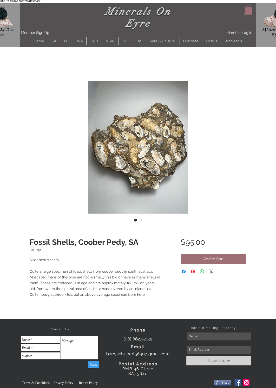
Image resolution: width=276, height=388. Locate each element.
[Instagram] (246, 382)
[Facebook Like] (203, 383)
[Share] (222, 383)
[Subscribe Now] (218, 360)
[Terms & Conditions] (36, 382)
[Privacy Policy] (63, 382)
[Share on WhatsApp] (202, 271)
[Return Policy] (88, 382)
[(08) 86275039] (137, 339)
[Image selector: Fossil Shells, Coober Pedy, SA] (135, 220)
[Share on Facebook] (184, 271)
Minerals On (138, 12)
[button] (35, 33)
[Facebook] (238, 382)
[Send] (93, 364)
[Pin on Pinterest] (193, 271)
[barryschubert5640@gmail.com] (138, 353)
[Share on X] (211, 271)
